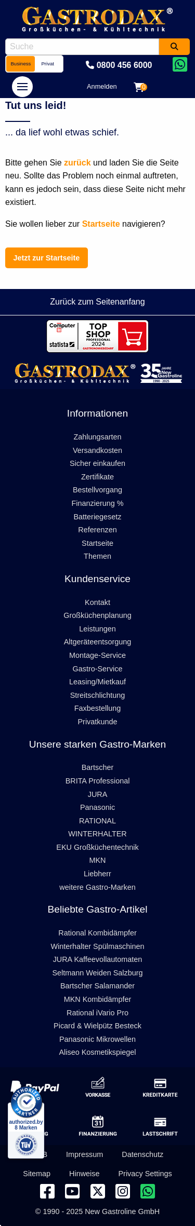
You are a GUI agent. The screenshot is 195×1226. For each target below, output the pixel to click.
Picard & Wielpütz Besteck (97, 1026)
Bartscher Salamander (97, 986)
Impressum (84, 1154)
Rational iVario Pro (97, 1013)
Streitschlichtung (97, 695)
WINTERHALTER (97, 834)
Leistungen (97, 629)
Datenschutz (142, 1154)
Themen (97, 556)
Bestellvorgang (97, 490)
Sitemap (36, 1173)
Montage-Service (97, 655)
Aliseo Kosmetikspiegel (97, 1052)
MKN (97, 860)
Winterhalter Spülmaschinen (98, 946)
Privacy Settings (145, 1173)
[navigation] (22, 86)
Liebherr (97, 874)
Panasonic (97, 807)
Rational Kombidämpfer (97, 933)
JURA (98, 794)
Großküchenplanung (97, 615)
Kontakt (97, 602)
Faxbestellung (97, 708)
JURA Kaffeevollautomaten (97, 959)
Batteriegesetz (98, 517)
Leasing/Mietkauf (97, 682)
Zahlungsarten (97, 437)
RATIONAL (97, 821)
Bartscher (98, 767)
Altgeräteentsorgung (98, 642)
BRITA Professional (98, 781)
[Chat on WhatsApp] (180, 65)
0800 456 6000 (119, 65)
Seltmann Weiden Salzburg (97, 973)
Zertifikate (97, 477)
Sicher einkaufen (97, 463)
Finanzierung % (98, 503)
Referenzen (97, 530)
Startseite (97, 543)
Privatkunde (98, 722)
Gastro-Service (98, 669)
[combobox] (82, 46)
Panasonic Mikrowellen (97, 1039)
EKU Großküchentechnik (97, 847)
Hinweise (84, 1173)
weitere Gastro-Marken (97, 887)
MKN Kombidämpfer (98, 999)
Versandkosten (97, 450)
